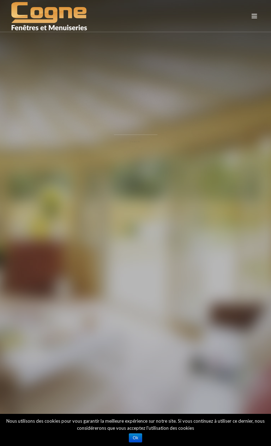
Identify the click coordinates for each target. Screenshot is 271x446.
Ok (135, 437)
